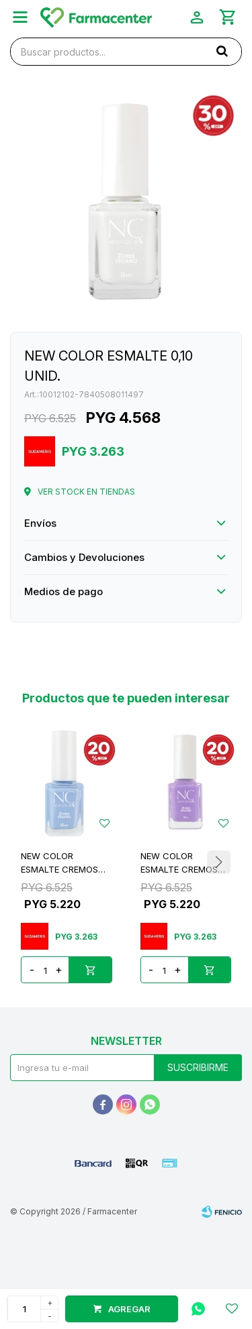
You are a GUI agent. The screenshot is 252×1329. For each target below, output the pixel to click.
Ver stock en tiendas (86, 492)
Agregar (129, 1309)
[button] (218, 862)
